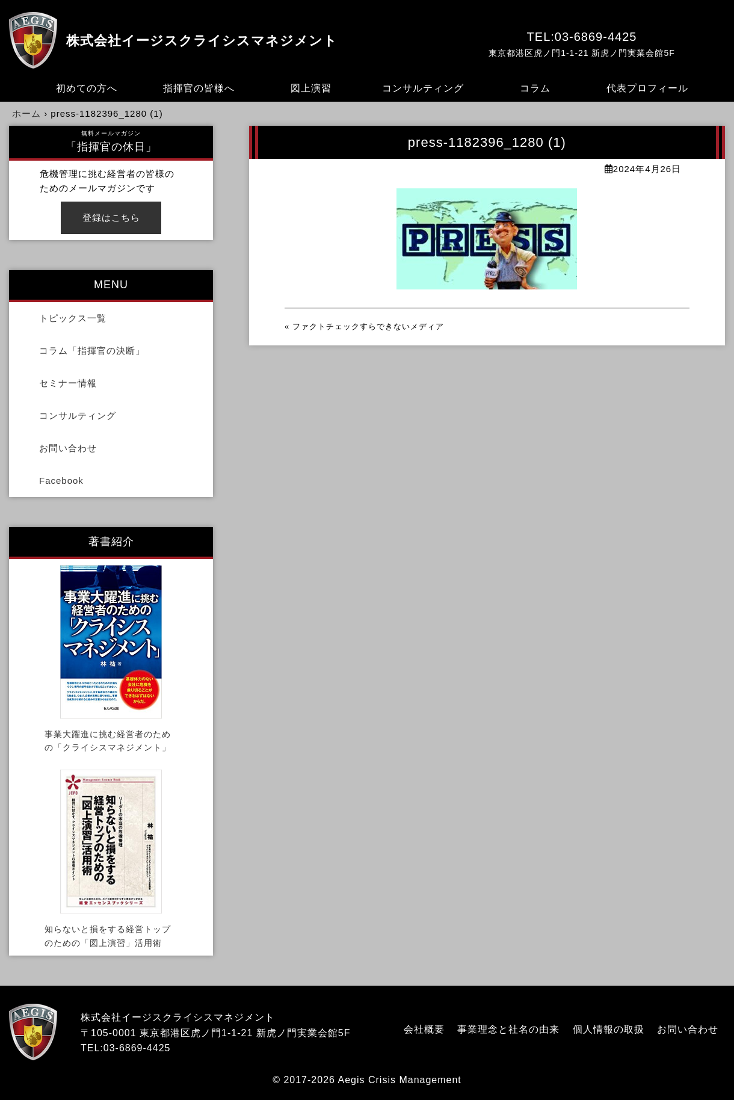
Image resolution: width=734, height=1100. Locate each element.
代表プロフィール (647, 88)
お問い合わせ (68, 448)
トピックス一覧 (72, 318)
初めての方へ (86, 88)
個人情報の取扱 (608, 1029)
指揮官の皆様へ (199, 88)
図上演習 (311, 88)
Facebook (61, 480)
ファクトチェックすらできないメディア (368, 326)
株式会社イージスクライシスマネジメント (202, 40)
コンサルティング (423, 88)
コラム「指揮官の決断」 (92, 350)
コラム (535, 88)
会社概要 (424, 1029)
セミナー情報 (68, 383)
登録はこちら (111, 217)
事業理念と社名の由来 (508, 1029)
